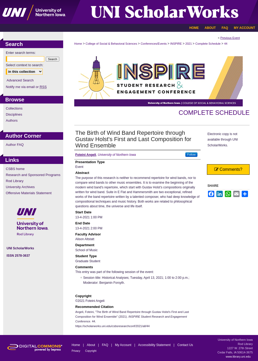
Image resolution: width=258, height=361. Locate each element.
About (91, 345)
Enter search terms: (21, 53)
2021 (189, 43)
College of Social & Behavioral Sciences (112, 43)
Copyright (91, 350)
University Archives (20, 187)
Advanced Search (20, 80)
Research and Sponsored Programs (33, 175)
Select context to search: (24, 65)
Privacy (76, 350)
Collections (14, 108)
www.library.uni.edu (238, 356)
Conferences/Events (154, 43)
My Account (123, 345)
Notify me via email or (26, 87)
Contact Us (185, 345)
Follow (191, 154)
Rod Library (14, 181)
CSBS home (15, 169)
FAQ (105, 345)
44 (225, 43)
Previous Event (230, 37)
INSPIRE (176, 43)
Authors (12, 120)
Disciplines (14, 114)
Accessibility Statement (155, 345)
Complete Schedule (208, 43)
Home (78, 43)
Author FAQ (15, 145)
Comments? (228, 169)
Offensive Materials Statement (29, 193)
